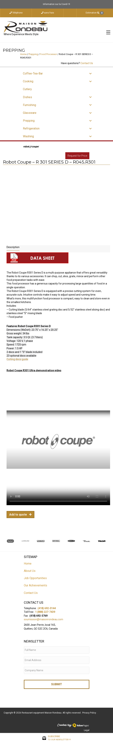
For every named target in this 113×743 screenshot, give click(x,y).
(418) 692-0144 (47, 608)
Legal (86, 730)
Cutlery (27, 89)
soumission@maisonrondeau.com (43, 619)
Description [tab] (13, 247)
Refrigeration (31, 128)
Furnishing (29, 105)
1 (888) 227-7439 (45, 611)
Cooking (28, 81)
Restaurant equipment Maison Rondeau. (42, 712)
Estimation (95, 13)
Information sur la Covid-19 (56, 4)
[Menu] (108, 32)
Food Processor (48, 54)
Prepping (33, 54)
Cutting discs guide (17, 359)
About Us (29, 571)
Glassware (29, 113)
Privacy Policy (89, 712)
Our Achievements (35, 585)
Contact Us (86, 63)
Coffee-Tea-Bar (33, 73)
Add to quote (18, 514)
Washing (28, 136)
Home (23, 54)
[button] (90, 73)
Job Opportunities (35, 578)
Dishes (27, 97)
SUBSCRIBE (59, 738)
